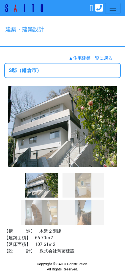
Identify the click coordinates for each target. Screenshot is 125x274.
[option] (62, 126)
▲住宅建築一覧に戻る (91, 58)
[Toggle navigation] (113, 8)
